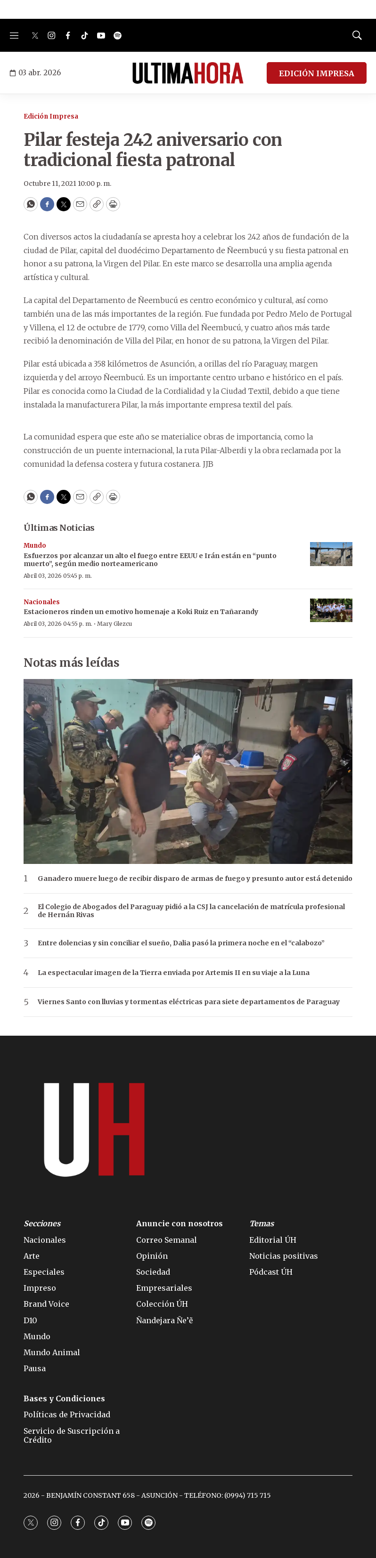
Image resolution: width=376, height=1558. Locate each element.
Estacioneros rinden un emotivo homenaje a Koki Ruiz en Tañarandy (141, 611)
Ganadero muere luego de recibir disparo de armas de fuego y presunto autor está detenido (195, 879)
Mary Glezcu (114, 623)
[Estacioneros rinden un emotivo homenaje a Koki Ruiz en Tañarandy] (331, 611)
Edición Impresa (51, 116)
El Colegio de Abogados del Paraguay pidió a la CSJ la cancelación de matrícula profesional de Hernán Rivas (191, 911)
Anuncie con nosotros (179, 1223)
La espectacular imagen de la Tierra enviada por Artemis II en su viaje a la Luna (174, 973)
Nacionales (42, 602)
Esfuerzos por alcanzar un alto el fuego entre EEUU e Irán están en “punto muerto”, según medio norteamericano (150, 559)
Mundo (35, 546)
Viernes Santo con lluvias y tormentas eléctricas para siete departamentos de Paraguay (189, 1002)
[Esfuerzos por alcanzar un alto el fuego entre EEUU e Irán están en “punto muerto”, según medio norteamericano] (331, 554)
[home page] (188, 73)
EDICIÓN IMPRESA (316, 73)
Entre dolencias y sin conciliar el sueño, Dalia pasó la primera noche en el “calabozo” (181, 943)
